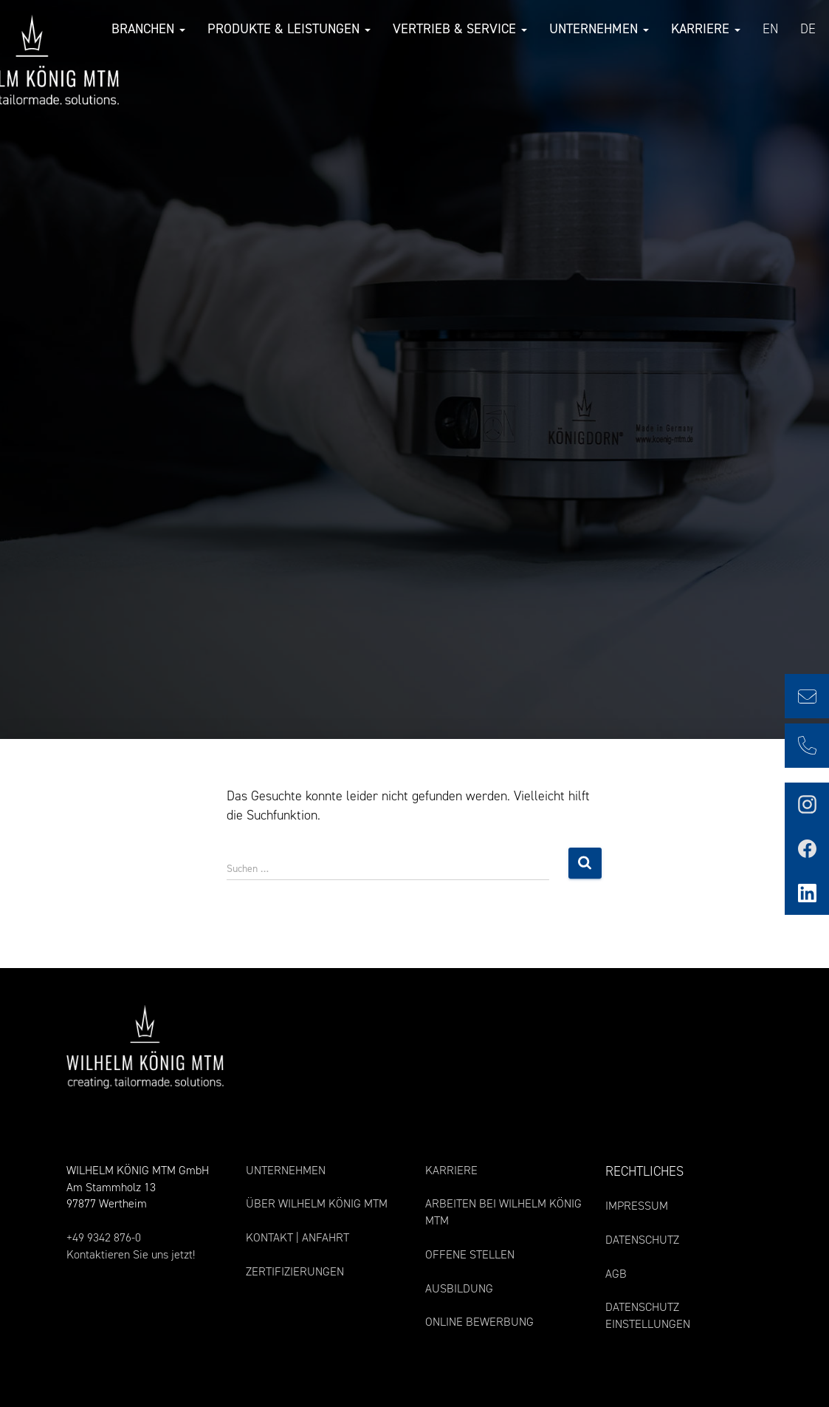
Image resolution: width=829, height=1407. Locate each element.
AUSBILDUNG (459, 1288)
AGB (616, 1274)
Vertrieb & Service (458, 29)
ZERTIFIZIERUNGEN (295, 1271)
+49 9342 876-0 (103, 1237)
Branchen (147, 29)
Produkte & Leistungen (287, 29)
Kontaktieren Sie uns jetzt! (130, 1254)
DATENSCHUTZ (642, 1240)
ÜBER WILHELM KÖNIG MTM (317, 1203)
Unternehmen (597, 29)
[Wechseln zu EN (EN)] (769, 30)
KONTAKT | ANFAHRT (297, 1237)
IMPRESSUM (636, 1206)
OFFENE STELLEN (470, 1254)
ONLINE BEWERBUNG (479, 1322)
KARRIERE (451, 1170)
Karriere (704, 29)
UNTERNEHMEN (286, 1170)
